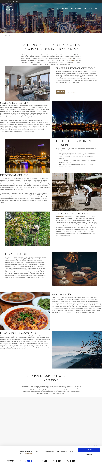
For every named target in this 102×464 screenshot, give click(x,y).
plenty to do (67, 58)
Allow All (89, 449)
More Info (80, 461)
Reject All (89, 454)
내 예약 (16, 1)
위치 (51, 8)
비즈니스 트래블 (76, 8)
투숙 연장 (65, 8)
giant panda (61, 216)
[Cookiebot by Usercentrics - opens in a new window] (10, 461)
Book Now (60, 92)
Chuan (72, 60)
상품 (57, 8)
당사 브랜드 (88, 8)
